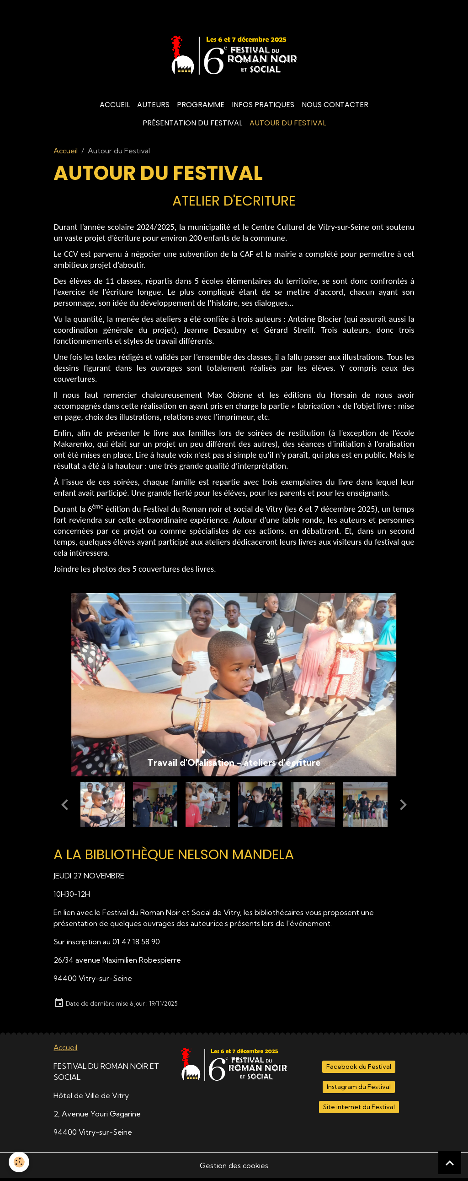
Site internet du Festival (359, 1109)
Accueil (115, 108)
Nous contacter (335, 108)
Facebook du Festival (358, 1070)
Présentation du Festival (192, 126)
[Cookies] (19, 1162)
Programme (200, 108)
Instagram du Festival (359, 1089)
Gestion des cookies (234, 1168)
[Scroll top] (449, 1162)
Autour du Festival (288, 126)
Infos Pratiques (263, 108)
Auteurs (153, 108)
